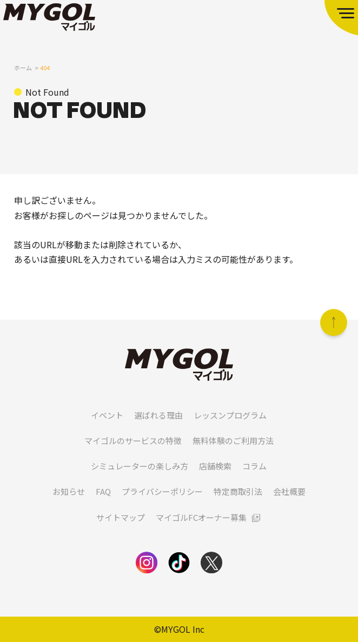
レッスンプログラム (230, 427)
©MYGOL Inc (179, 629)
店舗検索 (215, 479)
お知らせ (68, 504)
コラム (254, 479)
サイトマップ (120, 529)
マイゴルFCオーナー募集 (201, 529)
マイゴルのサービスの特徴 (133, 453)
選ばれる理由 (158, 427)
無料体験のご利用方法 (233, 453)
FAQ (103, 504)
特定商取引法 (238, 504)
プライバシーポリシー (162, 504)
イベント (107, 427)
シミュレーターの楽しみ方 (139, 479)
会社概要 (289, 504)
